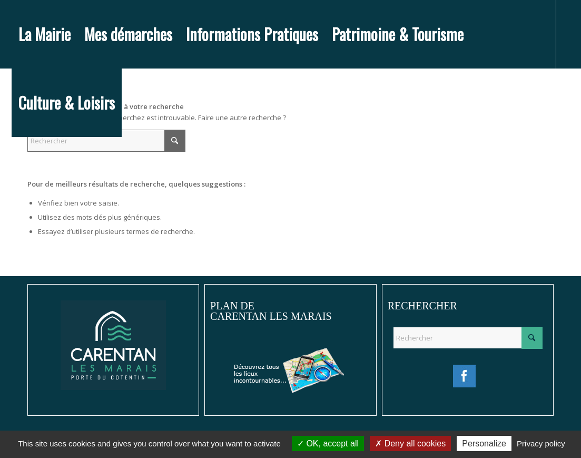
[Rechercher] (106, 141)
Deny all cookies (410, 443)
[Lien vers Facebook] (15, 171)
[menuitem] (44, 34)
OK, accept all (328, 443)
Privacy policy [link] (541, 443)
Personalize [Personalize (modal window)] (484, 443)
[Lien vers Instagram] (30, 171)
